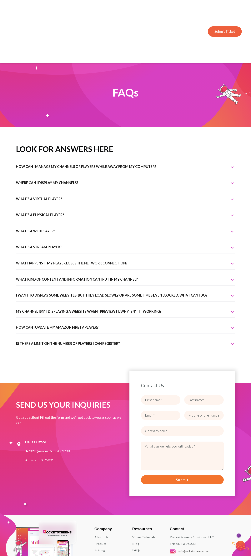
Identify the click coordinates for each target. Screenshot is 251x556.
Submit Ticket (224, 11)
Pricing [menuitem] (99, 509)
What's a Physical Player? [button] (125, 174)
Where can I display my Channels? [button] (125, 142)
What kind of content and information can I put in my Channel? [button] (125, 238)
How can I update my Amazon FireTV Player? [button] (125, 287)
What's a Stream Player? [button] (125, 206)
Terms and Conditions (223, 544)
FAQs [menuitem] (136, 509)
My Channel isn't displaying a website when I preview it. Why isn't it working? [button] (125, 270)
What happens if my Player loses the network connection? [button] (125, 222)
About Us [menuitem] (101, 496)
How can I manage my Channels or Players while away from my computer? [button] (125, 126)
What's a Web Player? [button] (125, 190)
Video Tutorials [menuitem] (144, 496)
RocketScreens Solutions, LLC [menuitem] (192, 496)
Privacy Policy (197, 544)
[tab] (125, 126)
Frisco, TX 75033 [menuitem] (183, 502)
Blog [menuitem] (135, 502)
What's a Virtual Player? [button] (125, 158)
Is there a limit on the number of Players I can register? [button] (125, 303)
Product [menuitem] (100, 502)
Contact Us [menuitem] (102, 516)
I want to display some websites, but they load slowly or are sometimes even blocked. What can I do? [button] (125, 255)
